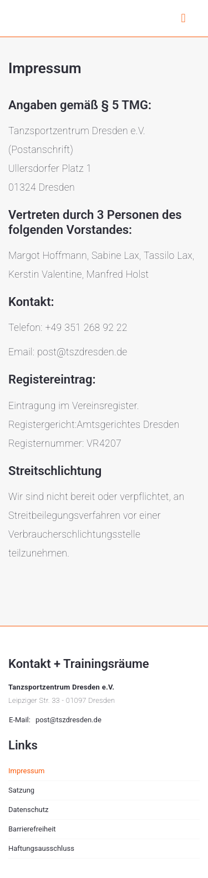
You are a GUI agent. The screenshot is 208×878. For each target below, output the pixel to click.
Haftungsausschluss (41, 848)
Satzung (21, 790)
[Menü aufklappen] (183, 21)
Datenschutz (28, 809)
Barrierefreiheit (32, 829)
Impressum (26, 771)
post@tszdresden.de (68, 720)
